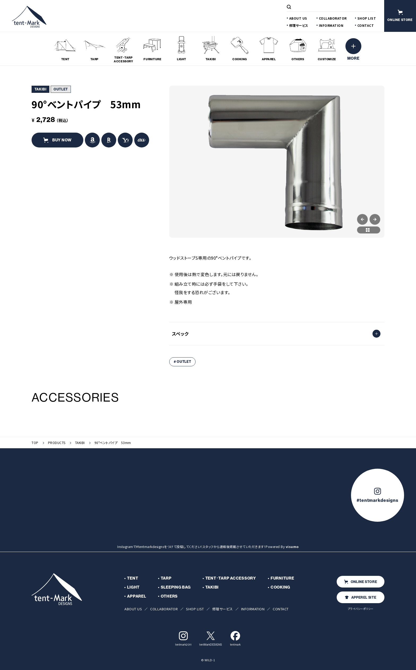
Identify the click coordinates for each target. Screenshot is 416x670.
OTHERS (169, 596)
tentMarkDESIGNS (210, 638)
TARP (166, 578)
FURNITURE (282, 578)
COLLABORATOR (333, 18)
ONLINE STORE (360, 582)
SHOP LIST (366, 18)
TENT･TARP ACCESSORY (230, 578)
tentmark (235, 638)
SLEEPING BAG (176, 587)
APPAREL (136, 596)
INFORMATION (331, 25)
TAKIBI (80, 442)
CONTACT (365, 25)
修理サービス (298, 25)
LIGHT (133, 587)
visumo (292, 546)
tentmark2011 (183, 638)
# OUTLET (182, 362)
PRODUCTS (57, 442)
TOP (35, 442)
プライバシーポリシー (361, 609)
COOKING (280, 587)
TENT (132, 578)
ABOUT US (298, 18)
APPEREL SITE (360, 597)
